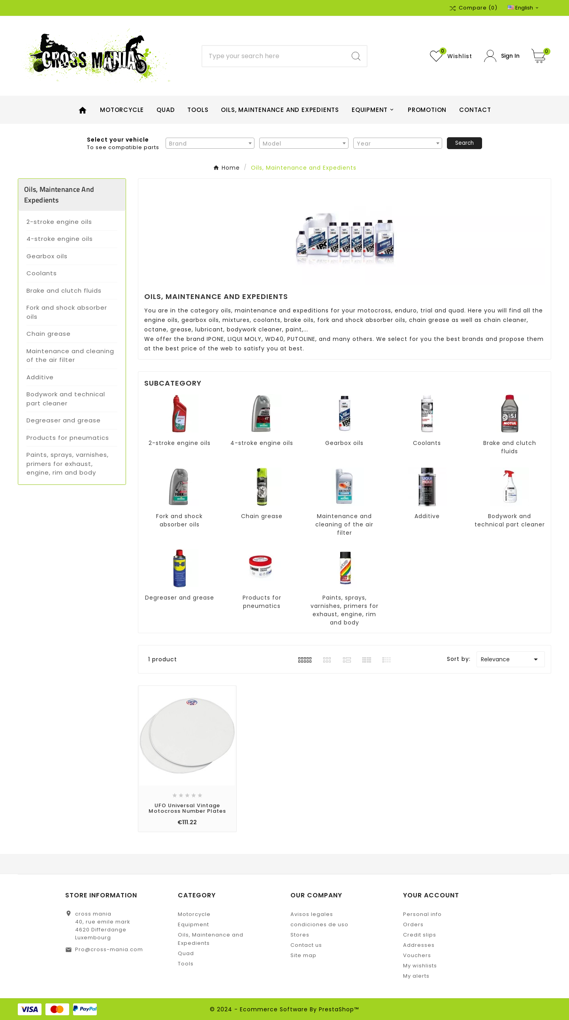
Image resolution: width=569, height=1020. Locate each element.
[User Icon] (502, 56)
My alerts (416, 976)
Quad (186, 953)
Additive (40, 377)
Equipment (193, 924)
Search (464, 143)
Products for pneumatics (67, 437)
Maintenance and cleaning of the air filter (70, 355)
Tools (186, 963)
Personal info (422, 914)
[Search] (273, 56)
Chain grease (48, 333)
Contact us (306, 945)
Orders (413, 924)
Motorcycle (194, 914)
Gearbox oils (47, 256)
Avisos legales (311, 914)
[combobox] (210, 143)
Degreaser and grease (63, 420)
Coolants (41, 273)
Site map (303, 955)
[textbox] (210, 143)
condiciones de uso (319, 924)
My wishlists (420, 965)
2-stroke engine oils (59, 222)
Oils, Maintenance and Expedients (59, 194)
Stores (299, 935)
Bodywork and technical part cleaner (65, 398)
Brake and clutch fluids (64, 290)
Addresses (419, 945)
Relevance (511, 659)
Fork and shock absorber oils (66, 312)
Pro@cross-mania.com (109, 949)
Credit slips (419, 935)
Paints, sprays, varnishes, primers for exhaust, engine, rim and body (67, 463)
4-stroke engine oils (59, 239)
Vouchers (417, 955)
